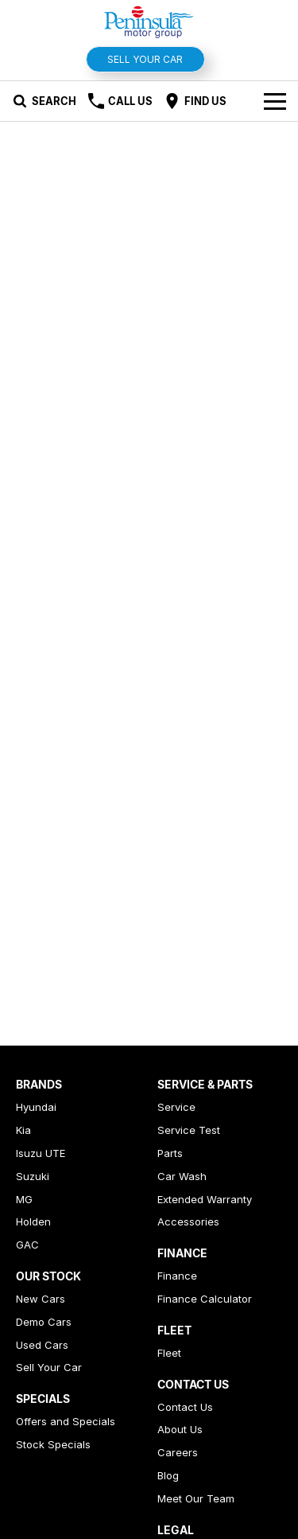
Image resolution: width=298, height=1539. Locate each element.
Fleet (169, 1352)
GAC (27, 1244)
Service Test (188, 1130)
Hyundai (36, 1107)
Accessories (188, 1221)
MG (24, 1199)
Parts (170, 1153)
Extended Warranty (204, 1199)
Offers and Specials (65, 1421)
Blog (168, 1475)
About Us (180, 1429)
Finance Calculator (204, 1298)
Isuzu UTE (40, 1153)
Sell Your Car (145, 59)
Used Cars (42, 1344)
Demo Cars (44, 1321)
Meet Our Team (195, 1498)
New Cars (40, 1298)
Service (176, 1107)
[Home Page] (149, 21)
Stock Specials (53, 1444)
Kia (23, 1130)
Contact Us (185, 1407)
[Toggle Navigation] (275, 101)
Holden (33, 1221)
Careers (177, 1452)
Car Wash (182, 1176)
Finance (177, 1275)
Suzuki (32, 1176)
